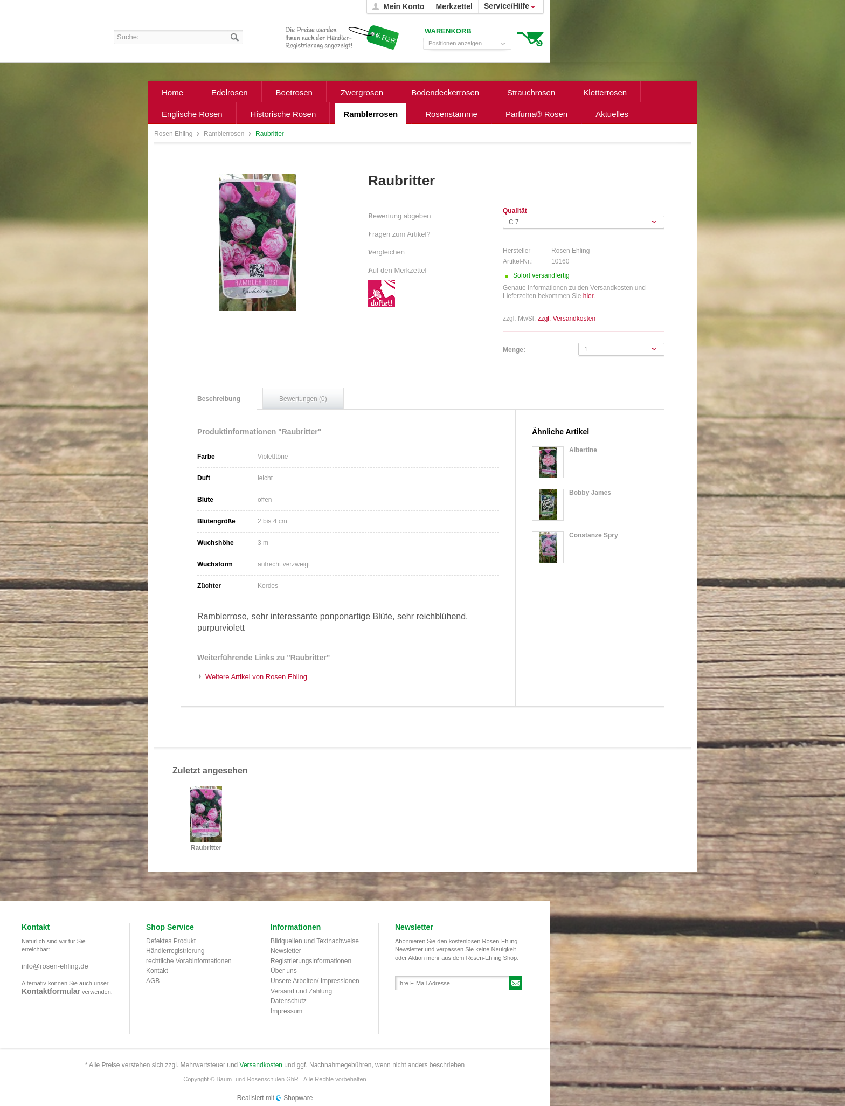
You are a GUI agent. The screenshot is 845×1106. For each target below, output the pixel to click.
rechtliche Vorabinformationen (189, 961)
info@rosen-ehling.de (55, 966)
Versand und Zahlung (301, 991)
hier (588, 296)
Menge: (514, 350)
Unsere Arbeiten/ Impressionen (315, 981)
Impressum (286, 1011)
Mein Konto (403, 6)
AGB (153, 981)
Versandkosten (261, 1065)
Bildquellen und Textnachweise (315, 941)
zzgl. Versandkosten (566, 318)
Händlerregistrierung (175, 951)
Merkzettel (453, 6)
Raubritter (206, 848)
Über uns (284, 970)
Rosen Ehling (174, 133)
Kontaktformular (51, 991)
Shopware (298, 1098)
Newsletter (286, 951)
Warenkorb (530, 38)
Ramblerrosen (225, 133)
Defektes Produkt (171, 941)
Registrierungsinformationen (311, 961)
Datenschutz (289, 1001)
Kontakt (157, 970)
